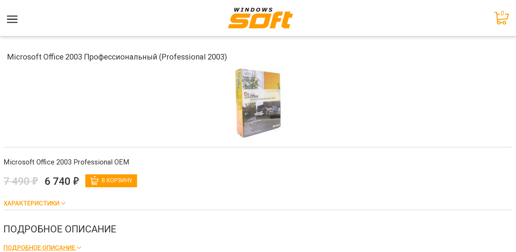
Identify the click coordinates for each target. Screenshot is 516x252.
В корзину (111, 180)
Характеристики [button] (32, 203)
